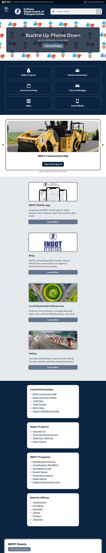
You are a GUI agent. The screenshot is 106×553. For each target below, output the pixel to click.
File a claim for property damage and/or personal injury (63, 431)
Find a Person (26, 496)
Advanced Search (77, 491)
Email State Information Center (26, 491)
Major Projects (67, 306)
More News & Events (19, 384)
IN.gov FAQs (77, 505)
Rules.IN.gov (38, 444)
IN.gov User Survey (77, 486)
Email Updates (26, 532)
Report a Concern (40, 429)
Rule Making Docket (21, 340)
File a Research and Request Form (64, 456)
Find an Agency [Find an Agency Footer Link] (26, 500)
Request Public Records (62, 439)
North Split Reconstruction (73, 300)
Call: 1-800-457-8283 (26, 505)
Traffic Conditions (40, 425)
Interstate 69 (67, 296)
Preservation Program (22, 347)
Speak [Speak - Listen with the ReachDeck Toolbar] (77, 540)
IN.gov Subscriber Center (40, 455)
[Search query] (89, 10)
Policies (77, 496)
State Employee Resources (77, 510)
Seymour (65, 347)
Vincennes (66, 351)
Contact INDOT (62, 444)
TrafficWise (17, 303)
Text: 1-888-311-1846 (26, 510)
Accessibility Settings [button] (77, 529)
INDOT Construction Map (24, 296)
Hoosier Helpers (19, 344)
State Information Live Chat (26, 486)
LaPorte (64, 344)
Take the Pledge (53, 43)
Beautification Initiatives (23, 333)
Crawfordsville (67, 333)
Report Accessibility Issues (77, 533)
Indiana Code (26, 537)
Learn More (28, 219)
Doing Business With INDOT (24, 337)
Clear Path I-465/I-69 (71, 303)
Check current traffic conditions (63, 422)
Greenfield (65, 340)
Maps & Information (26, 523)
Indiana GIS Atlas (40, 440)
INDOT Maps (18, 310)
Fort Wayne (66, 337)
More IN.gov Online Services (41, 449)
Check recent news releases (64, 449)
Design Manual (18, 351)
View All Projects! (53, 161)
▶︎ (104, 142)
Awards (26, 546)
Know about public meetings (64, 462)
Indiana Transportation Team (25, 354)
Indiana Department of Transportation (36, 10)
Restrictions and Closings (24, 300)
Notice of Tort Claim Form (39, 434)
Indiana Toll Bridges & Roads (25, 313)
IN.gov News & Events (26, 528)
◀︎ (4, 142)
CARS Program (18, 306)
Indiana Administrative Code (26, 542)
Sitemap (77, 500)
